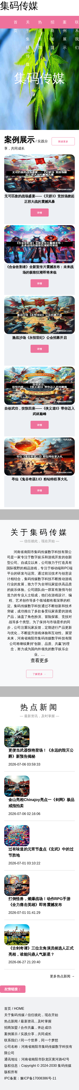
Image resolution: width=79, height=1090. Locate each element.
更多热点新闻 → (62, 976)
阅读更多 (63, 141)
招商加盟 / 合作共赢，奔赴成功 (27, 1027)
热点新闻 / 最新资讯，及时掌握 (27, 1021)
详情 (39, 212)
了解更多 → (39, 674)
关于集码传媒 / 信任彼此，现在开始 (31, 1015)
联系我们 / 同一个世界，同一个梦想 (31, 1040)
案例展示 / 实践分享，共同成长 (27, 1034)
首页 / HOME (14, 1008)
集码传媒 (19, 5)
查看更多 (39, 660)
